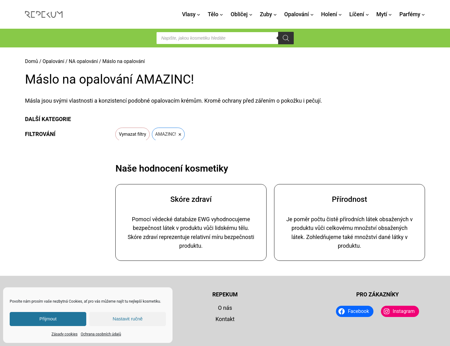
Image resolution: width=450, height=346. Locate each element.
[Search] (286, 38)
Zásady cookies (65, 334)
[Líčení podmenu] (367, 14)
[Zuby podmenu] (275, 14)
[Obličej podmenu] (250, 14)
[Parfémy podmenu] (423, 14)
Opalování (53, 61)
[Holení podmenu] (340, 14)
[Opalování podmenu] (312, 14)
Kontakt (224, 319)
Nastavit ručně (128, 318)
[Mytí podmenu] (390, 14)
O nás (225, 308)
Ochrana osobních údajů (101, 334)
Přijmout (48, 318)
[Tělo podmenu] (221, 14)
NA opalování (83, 61)
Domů (31, 61)
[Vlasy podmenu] (198, 14)
